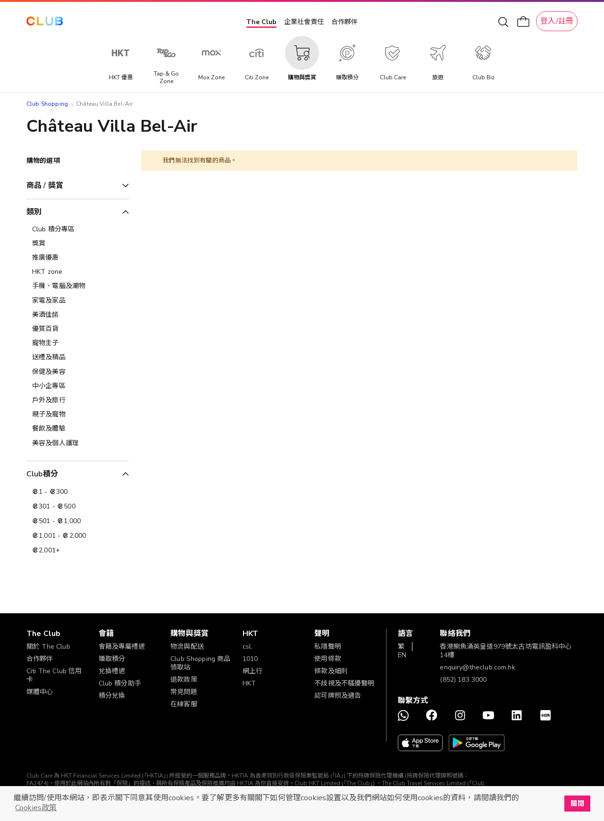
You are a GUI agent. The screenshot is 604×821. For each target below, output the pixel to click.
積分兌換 (112, 695)
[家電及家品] (77, 300)
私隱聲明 (327, 646)
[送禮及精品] (77, 357)
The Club (261, 21)
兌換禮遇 (112, 671)
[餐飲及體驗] (77, 428)
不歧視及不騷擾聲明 (344, 683)
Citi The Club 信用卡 (54, 675)
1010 (250, 658)
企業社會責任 (304, 21)
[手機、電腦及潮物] (77, 286)
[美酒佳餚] (77, 315)
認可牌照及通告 (337, 695)
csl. (248, 646)
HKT (249, 683)
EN (402, 655)
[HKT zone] (77, 272)
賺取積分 (112, 658)
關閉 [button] (577, 803)
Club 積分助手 (120, 683)
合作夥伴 (344, 21)
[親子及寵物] (77, 414)
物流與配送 (187, 646)
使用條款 (327, 658)
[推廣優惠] (77, 258)
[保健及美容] (77, 372)
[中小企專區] (77, 386)
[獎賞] (77, 243)
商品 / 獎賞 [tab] (44, 185)
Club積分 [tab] (42, 474)
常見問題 (183, 691)
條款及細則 (331, 671)
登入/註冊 (556, 21)
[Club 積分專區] (77, 229)
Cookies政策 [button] (36, 808)
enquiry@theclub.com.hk (477, 667)
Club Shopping (47, 104)
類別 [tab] (34, 212)
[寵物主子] (77, 343)
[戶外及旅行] (77, 400)
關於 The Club (48, 646)
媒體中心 (39, 691)
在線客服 (183, 704)
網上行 (252, 671)
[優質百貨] (77, 329)
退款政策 (183, 679)
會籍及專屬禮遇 (122, 646)
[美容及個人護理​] (77, 443)
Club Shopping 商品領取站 (200, 663)
